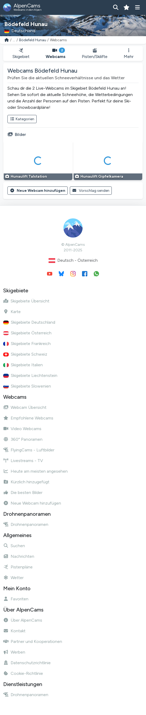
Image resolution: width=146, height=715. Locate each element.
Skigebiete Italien (23, 364)
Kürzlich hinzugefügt (26, 481)
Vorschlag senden (91, 190)
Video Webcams (22, 428)
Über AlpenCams (22, 620)
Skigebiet (20, 53)
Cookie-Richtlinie (23, 673)
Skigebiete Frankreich (27, 343)
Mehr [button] (129, 53)
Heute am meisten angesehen (35, 471)
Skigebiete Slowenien (27, 386)
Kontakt (14, 630)
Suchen (14, 545)
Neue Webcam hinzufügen (37, 190)
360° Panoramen (22, 439)
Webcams (55, 53)
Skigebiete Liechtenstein (30, 375)
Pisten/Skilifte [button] (95, 53)
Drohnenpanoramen (25, 524)
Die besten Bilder (22, 492)
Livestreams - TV (23, 460)
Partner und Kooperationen (32, 641)
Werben (14, 652)
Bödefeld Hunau (32, 40)
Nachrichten (18, 556)
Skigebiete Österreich (27, 332)
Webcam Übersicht (24, 407)
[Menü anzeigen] (137, 7)
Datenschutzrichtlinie (27, 662)
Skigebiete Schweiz (25, 354)
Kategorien (22, 119)
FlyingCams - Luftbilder (28, 449)
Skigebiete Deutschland (29, 322)
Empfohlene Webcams (28, 418)
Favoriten (15, 598)
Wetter (13, 577)
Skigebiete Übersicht (26, 301)
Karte (12, 311)
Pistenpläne (18, 566)
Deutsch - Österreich (73, 260)
